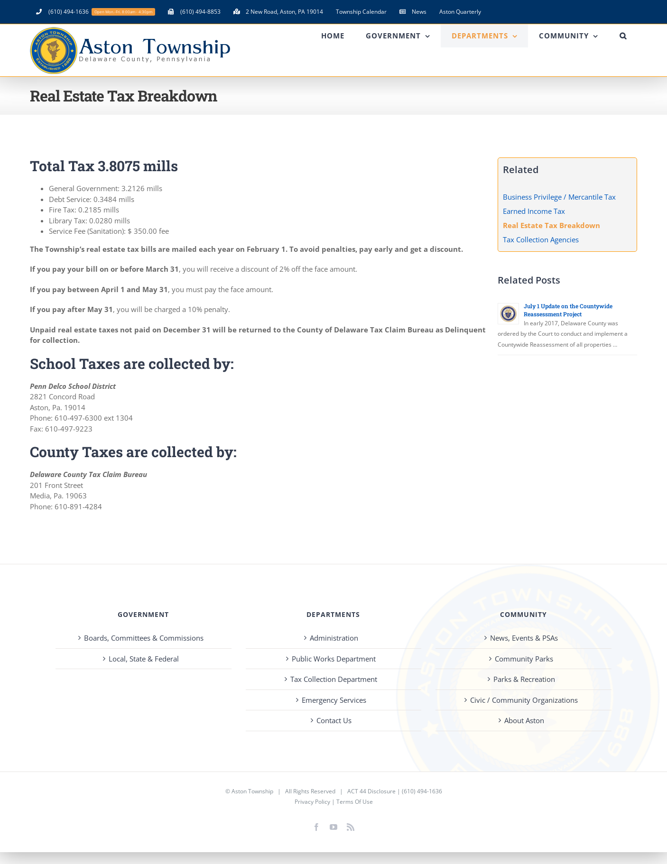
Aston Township (252, 791)
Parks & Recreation (524, 679)
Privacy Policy (312, 802)
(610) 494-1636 (422, 791)
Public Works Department (334, 658)
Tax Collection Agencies (541, 239)
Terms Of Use (354, 802)
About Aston (524, 720)
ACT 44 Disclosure (371, 791)
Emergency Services (334, 700)
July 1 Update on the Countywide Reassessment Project (568, 310)
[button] (623, 35)
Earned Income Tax (534, 211)
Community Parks (524, 658)
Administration (334, 638)
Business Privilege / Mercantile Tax (559, 197)
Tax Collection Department (333, 679)
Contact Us (334, 720)
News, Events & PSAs (524, 638)
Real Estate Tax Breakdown (551, 225)
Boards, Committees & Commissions (144, 638)
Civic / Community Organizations (524, 700)
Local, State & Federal (144, 658)
